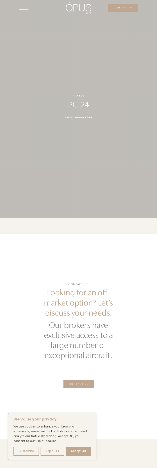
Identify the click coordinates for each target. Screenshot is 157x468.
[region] (52, 436)
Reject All (52, 451)
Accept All (78, 451)
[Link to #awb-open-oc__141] (36, 8)
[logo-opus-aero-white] (78, 3)
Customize (26, 451)
